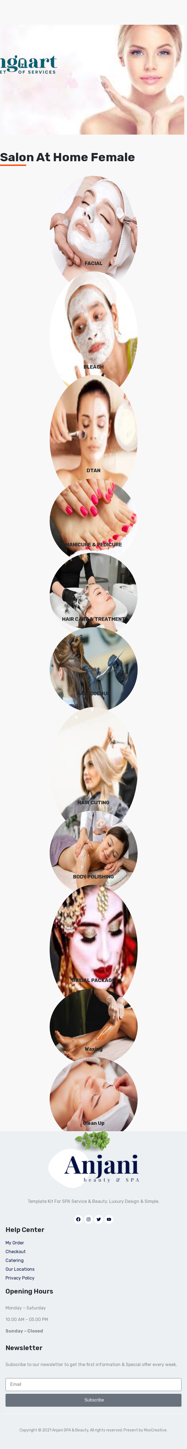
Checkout (16, 1251)
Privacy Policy (20, 1278)
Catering (15, 1260)
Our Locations (20, 1269)
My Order (15, 1242)
